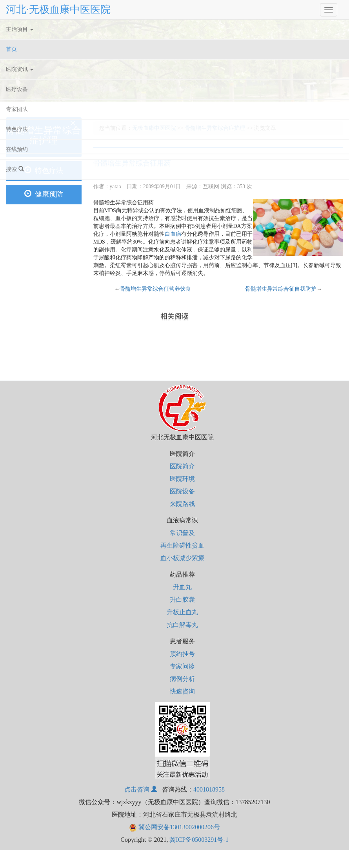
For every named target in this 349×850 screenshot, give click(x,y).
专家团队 (17, 109)
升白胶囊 (182, 599)
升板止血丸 (182, 612)
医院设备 (182, 491)
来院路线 (182, 504)
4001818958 (209, 789)
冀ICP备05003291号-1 (198, 839)
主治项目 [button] (19, 29)
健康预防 (43, 194)
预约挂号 (182, 653)
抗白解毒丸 (182, 624)
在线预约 (17, 149)
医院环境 (182, 478)
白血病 (173, 234)
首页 (21, 47)
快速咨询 (182, 691)
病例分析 (182, 678)
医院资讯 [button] (19, 69)
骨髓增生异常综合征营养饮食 (155, 289)
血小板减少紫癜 (182, 558)
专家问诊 (182, 666)
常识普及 (182, 533)
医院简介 (182, 466)
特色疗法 (17, 129)
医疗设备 (17, 89)
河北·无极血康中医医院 (58, 9)
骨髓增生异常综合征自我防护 (280, 289)
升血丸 (182, 587)
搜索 (15, 169)
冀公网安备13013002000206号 (174, 827)
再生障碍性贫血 (182, 545)
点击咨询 (140, 789)
